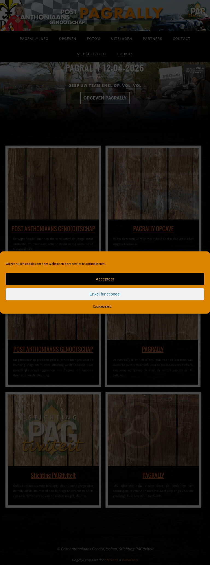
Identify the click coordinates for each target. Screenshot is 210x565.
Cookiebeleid (102, 306)
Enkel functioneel (105, 294)
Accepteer (105, 279)
